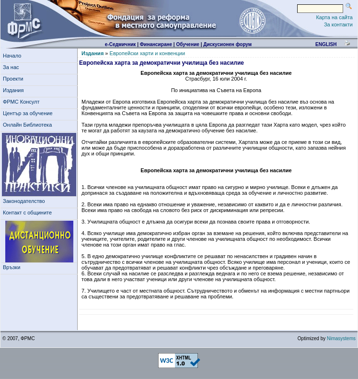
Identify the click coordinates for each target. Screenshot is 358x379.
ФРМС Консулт (23, 102)
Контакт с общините (27, 212)
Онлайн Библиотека (27, 125)
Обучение (187, 44)
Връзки (13, 267)
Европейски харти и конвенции (147, 53)
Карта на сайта (334, 17)
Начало (12, 56)
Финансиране (156, 44)
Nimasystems (341, 338)
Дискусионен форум (227, 44)
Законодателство (24, 201)
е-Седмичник (120, 44)
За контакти (338, 24)
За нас (12, 67)
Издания (15, 90)
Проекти (14, 79)
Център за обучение (29, 113)
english (325, 44)
